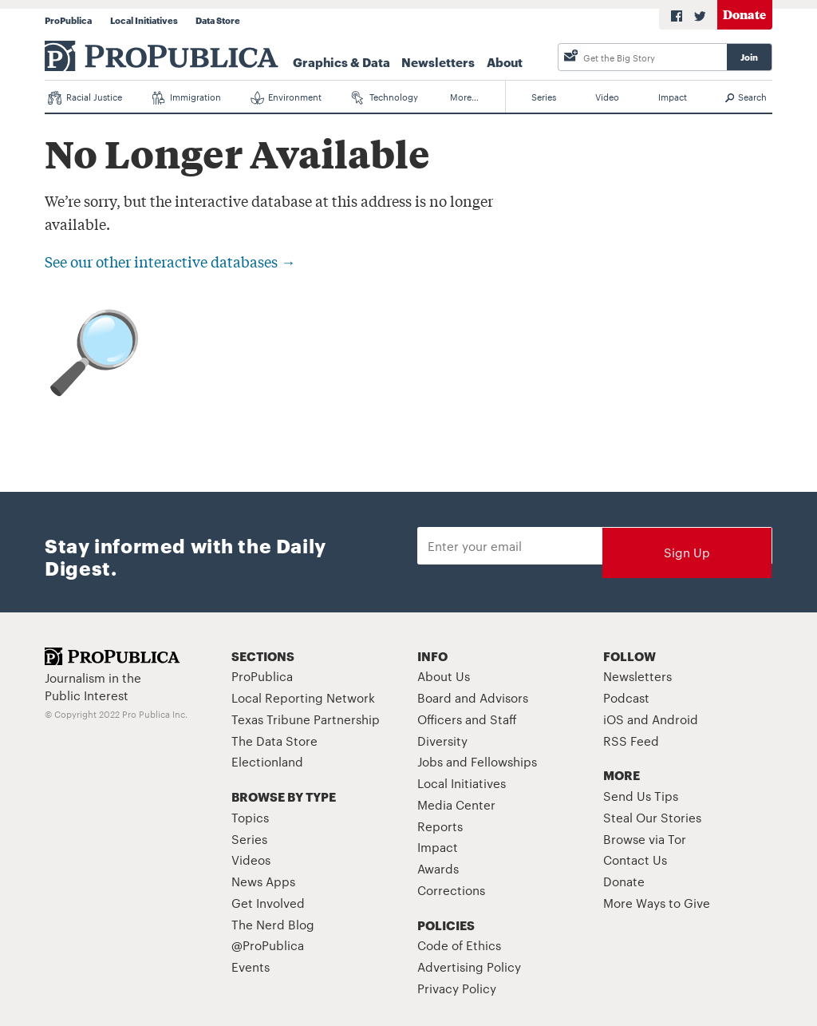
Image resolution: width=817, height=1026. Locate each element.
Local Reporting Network (303, 697)
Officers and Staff (467, 719)
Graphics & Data (341, 61)
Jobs (430, 761)
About (505, 61)
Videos (250, 859)
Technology (385, 97)
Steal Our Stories (652, 817)
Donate (744, 14)
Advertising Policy (469, 966)
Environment (286, 97)
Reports (440, 826)
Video (607, 96)
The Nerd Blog (272, 924)
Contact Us (635, 859)
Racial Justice (85, 97)
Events (250, 966)
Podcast (626, 697)
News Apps (263, 881)
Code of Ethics (459, 945)
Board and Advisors (472, 697)
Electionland (267, 761)
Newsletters (438, 61)
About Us (443, 675)
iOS (613, 719)
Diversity (442, 740)
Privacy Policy (456, 988)
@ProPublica (267, 945)
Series (543, 96)
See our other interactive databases (170, 261)
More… (464, 96)
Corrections (451, 889)
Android (675, 719)
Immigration (186, 97)
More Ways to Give (656, 902)
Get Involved (268, 902)
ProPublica (68, 20)
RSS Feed (631, 740)
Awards (438, 868)
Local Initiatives (144, 20)
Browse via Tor (644, 838)
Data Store (217, 20)
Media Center (456, 804)
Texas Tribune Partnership (305, 719)
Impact (672, 96)
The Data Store (274, 740)
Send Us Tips (640, 795)
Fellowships (504, 761)
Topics (250, 817)
